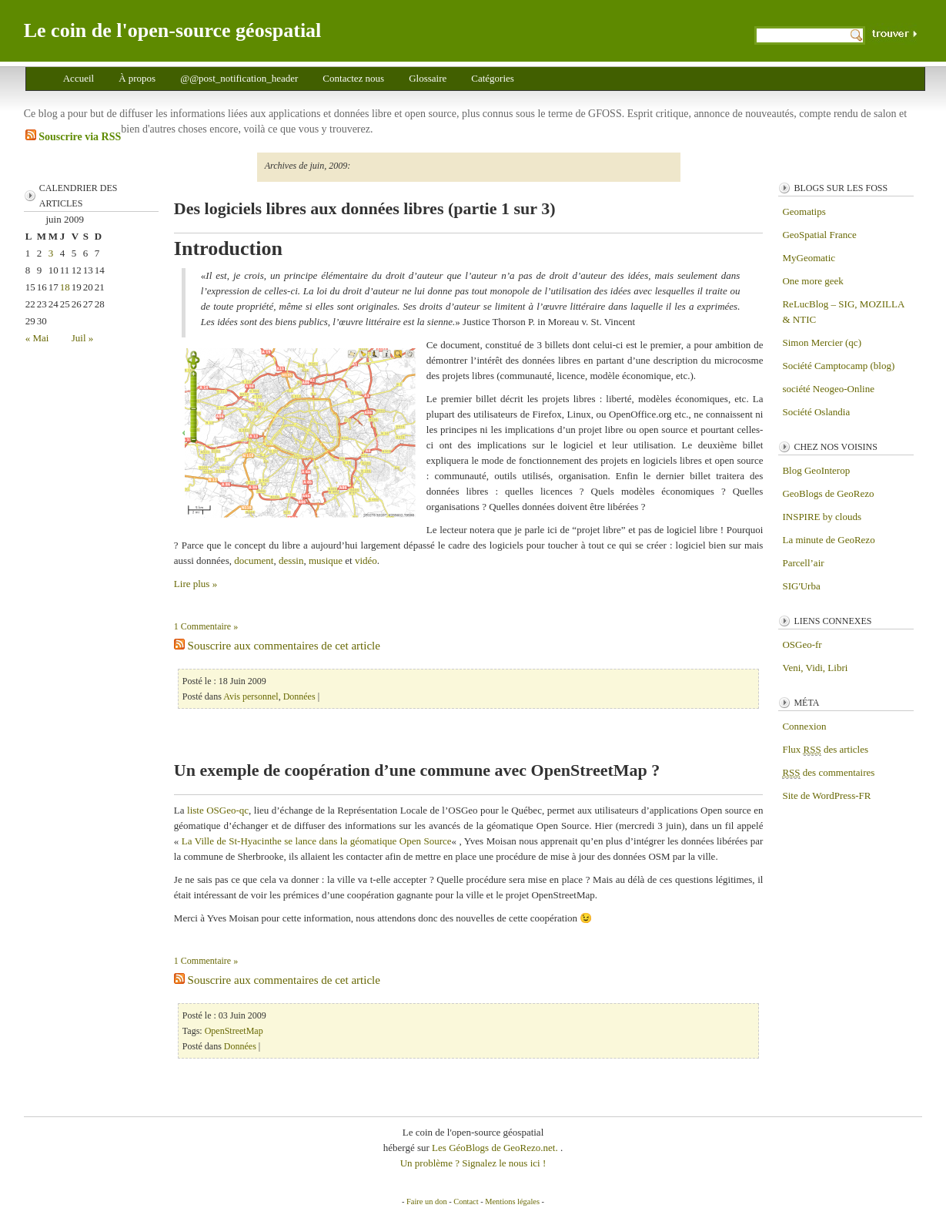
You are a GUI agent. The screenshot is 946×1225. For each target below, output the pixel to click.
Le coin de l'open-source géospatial (173, 30)
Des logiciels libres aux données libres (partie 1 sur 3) (365, 208)
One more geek (812, 281)
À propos (137, 78)
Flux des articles (825, 749)
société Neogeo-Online (828, 388)
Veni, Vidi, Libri (814, 667)
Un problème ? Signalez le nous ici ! (473, 1163)
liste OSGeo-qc (218, 810)
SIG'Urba (801, 586)
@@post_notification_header (239, 78)
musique (326, 560)
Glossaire (427, 78)
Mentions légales (512, 1201)
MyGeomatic (808, 257)
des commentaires (828, 773)
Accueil (78, 78)
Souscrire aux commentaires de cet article (277, 645)
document (253, 560)
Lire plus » (195, 583)
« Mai (37, 338)
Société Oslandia (816, 412)
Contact (465, 1201)
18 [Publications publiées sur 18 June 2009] (65, 287)
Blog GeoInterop (816, 470)
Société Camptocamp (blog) (838, 365)
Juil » (83, 338)
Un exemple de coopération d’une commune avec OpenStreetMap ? (417, 770)
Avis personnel (250, 696)
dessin (291, 560)
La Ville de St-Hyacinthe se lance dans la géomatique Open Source (317, 841)
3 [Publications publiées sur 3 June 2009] (51, 253)
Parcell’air (803, 563)
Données (299, 696)
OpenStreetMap (234, 1030)
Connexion (804, 726)
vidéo (366, 560)
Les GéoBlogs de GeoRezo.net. (496, 1147)
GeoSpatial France (819, 234)
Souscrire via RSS (73, 136)
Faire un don (426, 1201)
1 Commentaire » (206, 626)
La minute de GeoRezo (828, 539)
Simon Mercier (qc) (821, 342)
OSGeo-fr (801, 644)
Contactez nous (353, 78)
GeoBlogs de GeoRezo (828, 493)
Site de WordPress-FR (826, 795)
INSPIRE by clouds (821, 516)
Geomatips (803, 211)
